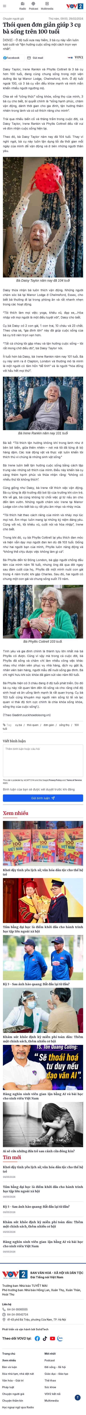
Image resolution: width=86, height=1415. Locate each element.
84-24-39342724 (17, 1314)
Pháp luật (8, 1387)
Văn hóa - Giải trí (13, 1380)
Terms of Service (74, 780)
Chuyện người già (13, 18)
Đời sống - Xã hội (55, 1367)
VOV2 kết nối (52, 1393)
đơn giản (49, 724)
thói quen (32, 724)
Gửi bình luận (43, 798)
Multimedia (47, 6)
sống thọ (64, 724)
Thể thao (50, 1380)
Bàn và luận (9, 1367)
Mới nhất (50, 1353)
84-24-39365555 (17, 1309)
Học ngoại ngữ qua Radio (18, 1407)
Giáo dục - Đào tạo (56, 1373)
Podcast (33, 6)
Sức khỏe (50, 1387)
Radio (22, 6)
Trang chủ (8, 1353)
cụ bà (18, 724)
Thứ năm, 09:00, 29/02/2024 (66, 18)
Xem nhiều (9, 1360)
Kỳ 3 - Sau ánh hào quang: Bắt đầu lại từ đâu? (36, 1206)
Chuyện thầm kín (12, 1400)
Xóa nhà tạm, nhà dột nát (18, 1373)
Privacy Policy (55, 780)
